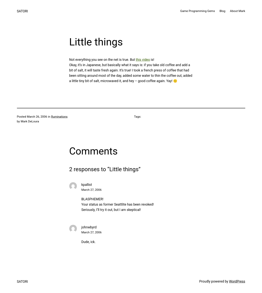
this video (143, 60)
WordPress (237, 281)
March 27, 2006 (91, 190)
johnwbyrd (89, 227)
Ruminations (59, 116)
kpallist (86, 185)
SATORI (22, 11)
